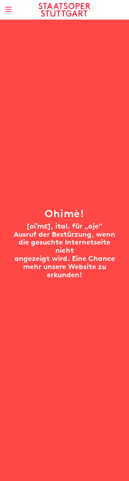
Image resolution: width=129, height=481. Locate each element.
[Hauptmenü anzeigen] (8, 9)
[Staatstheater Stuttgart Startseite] (65, 10)
